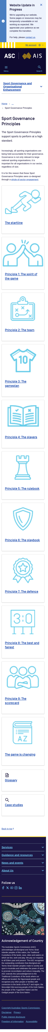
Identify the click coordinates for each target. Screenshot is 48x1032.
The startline (14, 223)
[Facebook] (3, 888)
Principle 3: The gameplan (15, 384)
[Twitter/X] (7, 888)
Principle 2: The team (19, 330)
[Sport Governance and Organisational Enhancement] (23, 87)
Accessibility (31, 1021)
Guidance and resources (23, 855)
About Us (23, 870)
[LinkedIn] (20, 888)
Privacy (17, 1012)
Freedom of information (13, 1021)
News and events (23, 862)
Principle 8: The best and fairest (22, 645)
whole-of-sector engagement (24, 179)
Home (4, 104)
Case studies (14, 805)
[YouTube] (11, 888)
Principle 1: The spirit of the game (21, 276)
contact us (30, 37)
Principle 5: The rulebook (22, 488)
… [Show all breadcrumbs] (13, 104)
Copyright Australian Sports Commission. (21, 1008)
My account (30, 45)
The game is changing (20, 754)
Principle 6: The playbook (22, 540)
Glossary (11, 780)
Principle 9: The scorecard (15, 701)
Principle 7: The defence (21, 591)
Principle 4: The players (21, 437)
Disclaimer (7, 1012)
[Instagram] (16, 888)
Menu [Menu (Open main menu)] (6, 69)
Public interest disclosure (13, 1017)
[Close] (41, 4)
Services (23, 847)
